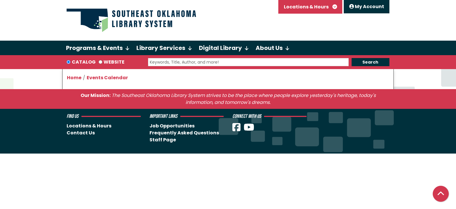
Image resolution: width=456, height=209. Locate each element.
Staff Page (162, 139)
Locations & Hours (306, 6)
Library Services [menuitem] (160, 48)
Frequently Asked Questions (184, 132)
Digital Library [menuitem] (220, 48)
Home (74, 77)
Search (370, 62)
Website (114, 62)
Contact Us (81, 132)
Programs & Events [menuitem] (94, 48)
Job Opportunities (172, 125)
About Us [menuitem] (269, 48)
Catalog (84, 62)
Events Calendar (107, 77)
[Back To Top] (441, 194)
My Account (366, 6)
